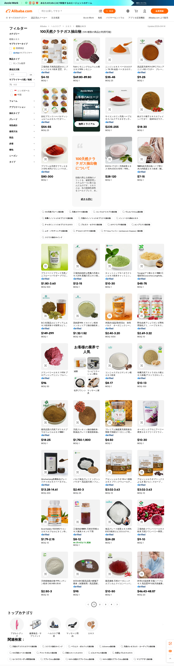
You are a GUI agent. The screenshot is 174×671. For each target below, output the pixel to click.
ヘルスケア (56, 26)
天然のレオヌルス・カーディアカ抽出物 (138, 646)
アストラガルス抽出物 (47, 653)
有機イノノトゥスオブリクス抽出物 (57, 218)
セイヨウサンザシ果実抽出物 (22, 659)
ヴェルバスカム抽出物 (132, 212)
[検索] (109, 11)
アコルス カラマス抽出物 (84, 231)
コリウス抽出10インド (52, 237)
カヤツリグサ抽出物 (116, 224)
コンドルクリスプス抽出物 (105, 212)
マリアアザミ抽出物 (143, 659)
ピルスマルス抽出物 (97, 653)
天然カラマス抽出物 (78, 212)
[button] (100, 11)
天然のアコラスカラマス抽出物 (23, 646)
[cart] (137, 11)
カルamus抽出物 (107, 646)
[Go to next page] (117, 604)
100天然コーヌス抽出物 (20, 653)
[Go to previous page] (88, 604)
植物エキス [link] (81, 26)
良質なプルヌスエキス (122, 653)
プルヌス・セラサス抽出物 (90, 224)
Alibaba (43, 26)
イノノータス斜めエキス (127, 218)
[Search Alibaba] (68, 11)
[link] (170, 643)
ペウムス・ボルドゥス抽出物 (81, 646)
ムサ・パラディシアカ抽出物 (54, 231)
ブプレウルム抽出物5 (50, 659)
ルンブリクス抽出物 (141, 224)
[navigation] (22, 315)
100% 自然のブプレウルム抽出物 (80, 659)
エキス (68, 26)
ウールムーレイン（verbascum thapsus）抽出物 (122, 231)
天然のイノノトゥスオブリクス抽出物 (94, 218)
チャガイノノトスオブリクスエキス (57, 224)
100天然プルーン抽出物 (53, 212)
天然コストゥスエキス (72, 653)
